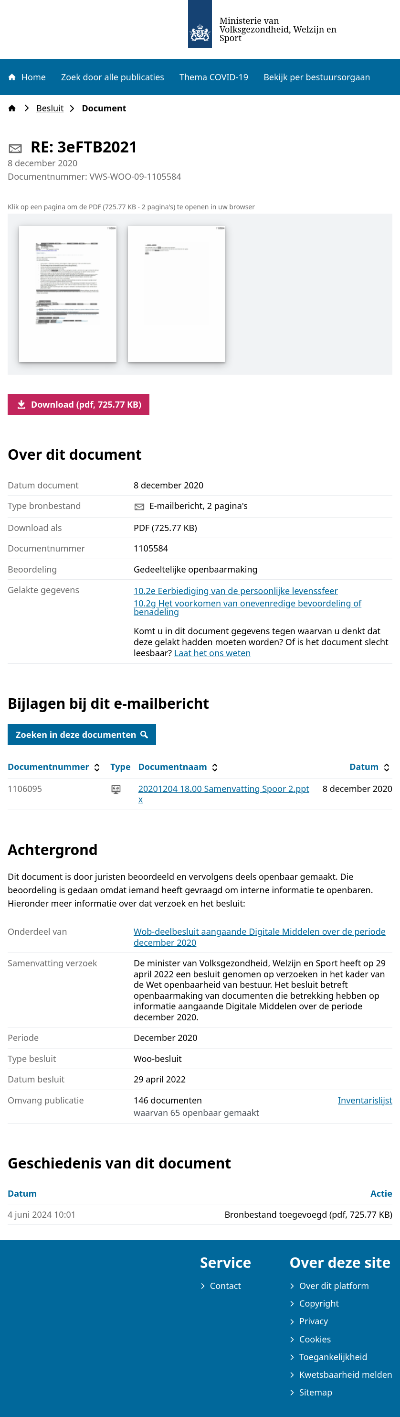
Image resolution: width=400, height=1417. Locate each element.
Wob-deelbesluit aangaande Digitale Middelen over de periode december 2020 (260, 937)
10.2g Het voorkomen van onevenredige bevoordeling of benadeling (247, 607)
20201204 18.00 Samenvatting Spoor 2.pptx (223, 794)
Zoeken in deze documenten (82, 734)
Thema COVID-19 (213, 77)
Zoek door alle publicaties (112, 77)
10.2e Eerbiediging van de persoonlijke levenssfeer (236, 590)
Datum (370, 766)
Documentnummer (55, 766)
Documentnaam (179, 766)
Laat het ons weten (212, 653)
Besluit (52, 108)
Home (26, 77)
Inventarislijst (365, 1100)
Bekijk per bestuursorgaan (316, 77)
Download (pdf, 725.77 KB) (78, 404)
